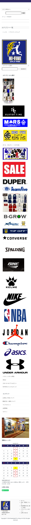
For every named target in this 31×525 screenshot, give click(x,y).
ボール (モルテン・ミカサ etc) (11, 145)
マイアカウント (7, 404)
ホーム (3, 16)
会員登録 (5, 408)
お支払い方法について (8, 397)
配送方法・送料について (9, 401)
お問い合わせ (24, 512)
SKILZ (4, 380)
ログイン (5, 411)
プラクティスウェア (14, 32)
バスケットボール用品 (8, 376)
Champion (9, 16)
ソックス (4, 32)
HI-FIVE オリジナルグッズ (9, 386)
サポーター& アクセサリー (10, 383)
